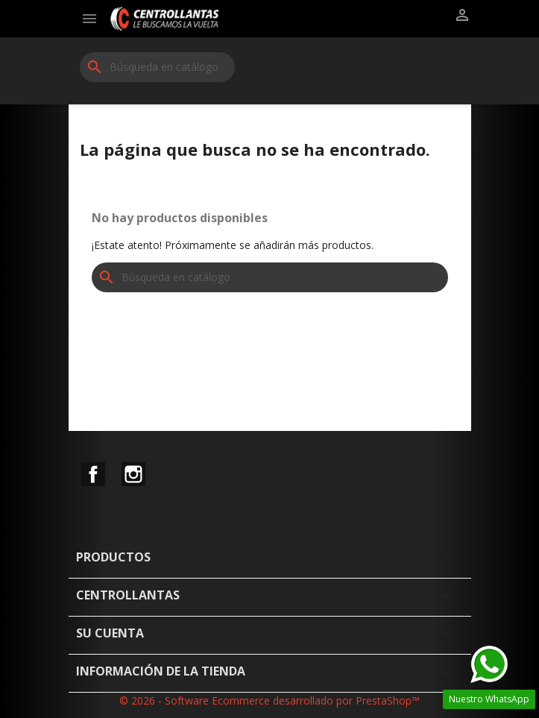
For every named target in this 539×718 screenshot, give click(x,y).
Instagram (133, 474)
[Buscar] (157, 67)
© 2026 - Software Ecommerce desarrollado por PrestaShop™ (269, 700)
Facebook (93, 474)
